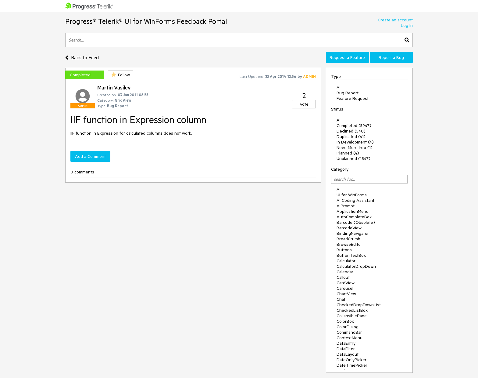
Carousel (345, 288)
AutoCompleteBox (354, 217)
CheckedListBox (352, 310)
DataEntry (346, 343)
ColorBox (345, 321)
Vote (304, 104)
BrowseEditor (349, 244)
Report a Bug (391, 57)
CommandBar (349, 332)
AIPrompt (346, 206)
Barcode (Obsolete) (356, 222)
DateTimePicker (352, 365)
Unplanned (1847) (353, 158)
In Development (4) (355, 142)
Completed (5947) (354, 125)
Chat (341, 299)
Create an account (395, 20)
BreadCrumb (348, 239)
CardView (346, 282)
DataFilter (346, 348)
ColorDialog (347, 326)
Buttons (344, 250)
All (339, 87)
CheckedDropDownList (359, 304)
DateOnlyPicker (351, 359)
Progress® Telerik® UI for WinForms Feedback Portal (146, 21)
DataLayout (347, 354)
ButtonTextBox (351, 255)
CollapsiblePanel (352, 315)
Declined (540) (351, 131)
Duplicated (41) (351, 136)
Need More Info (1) (355, 147)
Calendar (345, 271)
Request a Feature (347, 57)
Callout (343, 277)
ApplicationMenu (353, 211)
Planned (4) (348, 153)
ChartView (346, 293)
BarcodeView (349, 228)
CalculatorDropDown (356, 266)
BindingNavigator (353, 233)
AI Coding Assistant (355, 200)
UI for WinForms (352, 195)
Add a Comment (90, 156)
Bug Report (347, 93)
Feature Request (353, 98)
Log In (407, 25)
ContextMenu (349, 337)
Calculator (346, 261)
